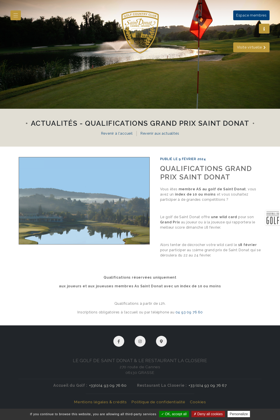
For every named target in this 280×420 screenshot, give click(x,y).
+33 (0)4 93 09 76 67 (208, 385)
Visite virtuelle (251, 47)
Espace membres (251, 15)
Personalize (239, 414)
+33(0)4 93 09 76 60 (108, 385)
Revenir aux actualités (159, 133)
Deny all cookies (208, 414)
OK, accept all (174, 414)
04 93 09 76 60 (189, 312)
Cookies (198, 402)
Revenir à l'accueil (117, 133)
